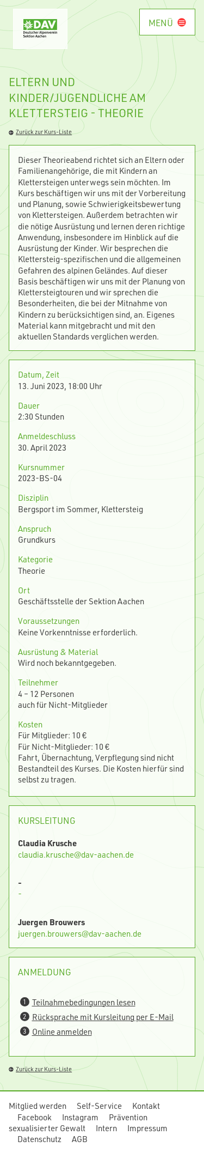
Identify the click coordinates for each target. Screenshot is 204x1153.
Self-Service (99, 1105)
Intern (106, 1127)
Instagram (80, 1117)
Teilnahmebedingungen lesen (83, 1002)
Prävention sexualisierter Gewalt (78, 1122)
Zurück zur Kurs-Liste (40, 132)
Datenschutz (39, 1138)
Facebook (34, 1117)
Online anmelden (62, 1031)
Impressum (147, 1127)
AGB (80, 1138)
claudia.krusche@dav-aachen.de (76, 854)
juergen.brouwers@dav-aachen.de (79, 933)
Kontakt (146, 1105)
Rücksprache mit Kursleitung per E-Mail (103, 1016)
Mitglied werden (37, 1105)
